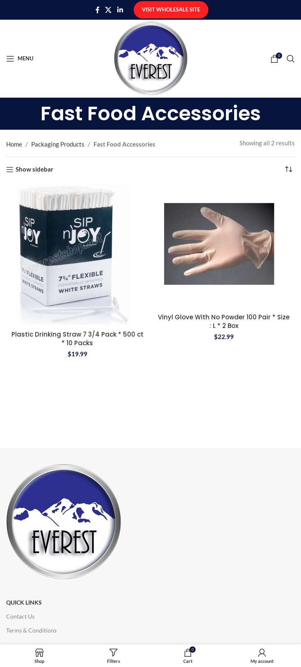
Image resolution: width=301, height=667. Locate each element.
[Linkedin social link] (119, 10)
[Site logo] (150, 57)
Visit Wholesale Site (171, 9)
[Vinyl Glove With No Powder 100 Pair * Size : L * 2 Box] (224, 246)
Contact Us (20, 616)
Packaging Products (57, 144)
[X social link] (108, 10)
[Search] (291, 58)
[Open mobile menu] (19, 58)
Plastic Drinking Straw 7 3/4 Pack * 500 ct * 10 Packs (77, 338)
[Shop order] (289, 169)
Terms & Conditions (31, 630)
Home (14, 144)
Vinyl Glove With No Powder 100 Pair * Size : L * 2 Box (224, 321)
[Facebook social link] (98, 10)
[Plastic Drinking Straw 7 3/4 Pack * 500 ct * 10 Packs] (77, 255)
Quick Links (24, 602)
